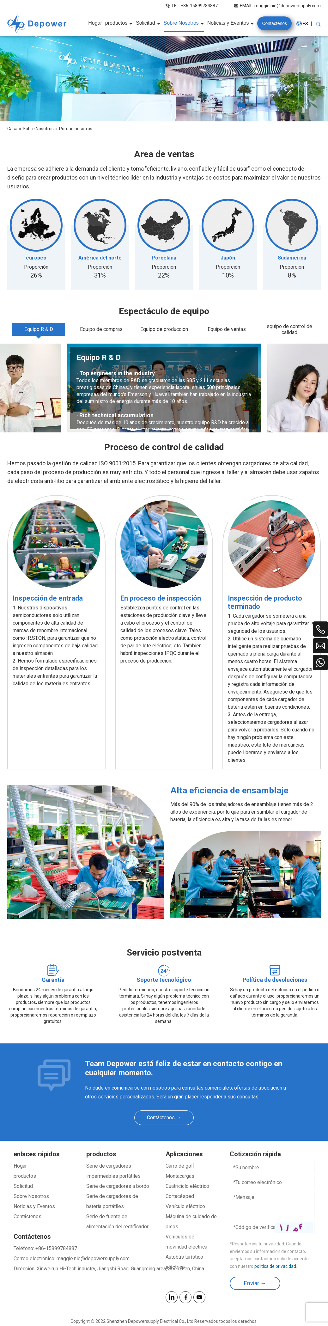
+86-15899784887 (199, 5)
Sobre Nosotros (31, 1196)
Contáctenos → (164, 1118)
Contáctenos (27, 1216)
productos (25, 1176)
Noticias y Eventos (34, 1206)
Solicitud (23, 1186)
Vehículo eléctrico (185, 1206)
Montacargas (180, 1176)
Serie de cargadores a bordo (117, 1186)
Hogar (20, 1166)
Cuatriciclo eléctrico (187, 1186)
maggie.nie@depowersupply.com (287, 5)
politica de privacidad (275, 1266)
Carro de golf (180, 1166)
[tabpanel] (164, 388)
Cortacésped (180, 1196)
